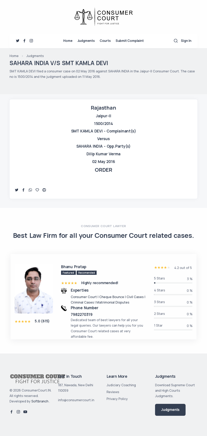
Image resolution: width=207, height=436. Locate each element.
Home (67, 40)
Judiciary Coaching (121, 385)
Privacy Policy (117, 399)
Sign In (186, 40)
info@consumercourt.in (76, 400)
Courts (105, 40)
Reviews (113, 392)
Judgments (86, 40)
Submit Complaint (130, 40)
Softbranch (39, 401)
